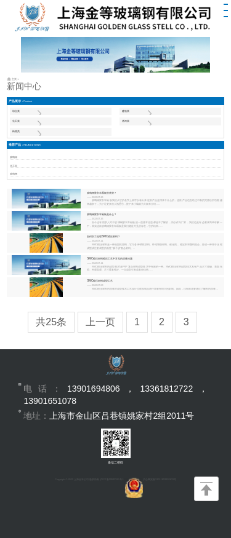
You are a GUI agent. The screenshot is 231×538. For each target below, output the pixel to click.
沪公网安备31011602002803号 (150, 479)
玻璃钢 (13, 157)
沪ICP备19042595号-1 (112, 479)
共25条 (51, 322)
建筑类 (125, 111)
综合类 (16, 111)
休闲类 (125, 120)
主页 (14, 79)
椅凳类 (16, 131)
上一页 (100, 322)
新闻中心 (24, 86)
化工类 (16, 120)
